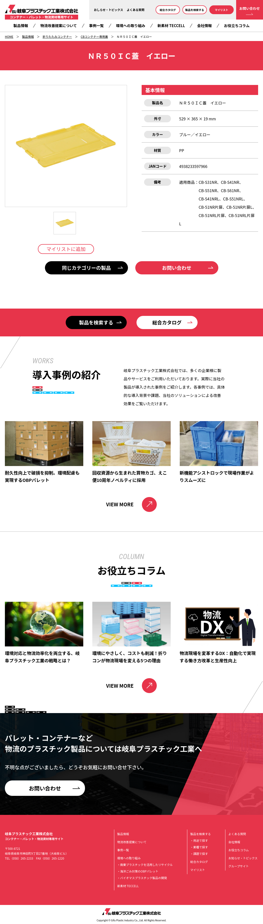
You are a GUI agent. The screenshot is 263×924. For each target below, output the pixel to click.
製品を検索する (194, 10)
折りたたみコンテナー (57, 36)
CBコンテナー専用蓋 (94, 36)
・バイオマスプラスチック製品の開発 (142, 878)
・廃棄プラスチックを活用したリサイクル (145, 864)
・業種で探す (199, 847)
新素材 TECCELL (171, 25)
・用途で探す (199, 840)
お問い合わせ (249, 8)
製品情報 (20, 25)
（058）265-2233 (21, 858)
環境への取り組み (130, 25)
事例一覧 (96, 25)
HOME (9, 36)
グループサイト (238, 866)
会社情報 (204, 25)
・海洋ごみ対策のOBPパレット (137, 871)
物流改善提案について (58, 25)
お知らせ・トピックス (242, 858)
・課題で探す (199, 853)
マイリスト (221, 10)
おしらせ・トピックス (108, 10)
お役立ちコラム (237, 25)
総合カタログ (168, 10)
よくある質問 (135, 10)
